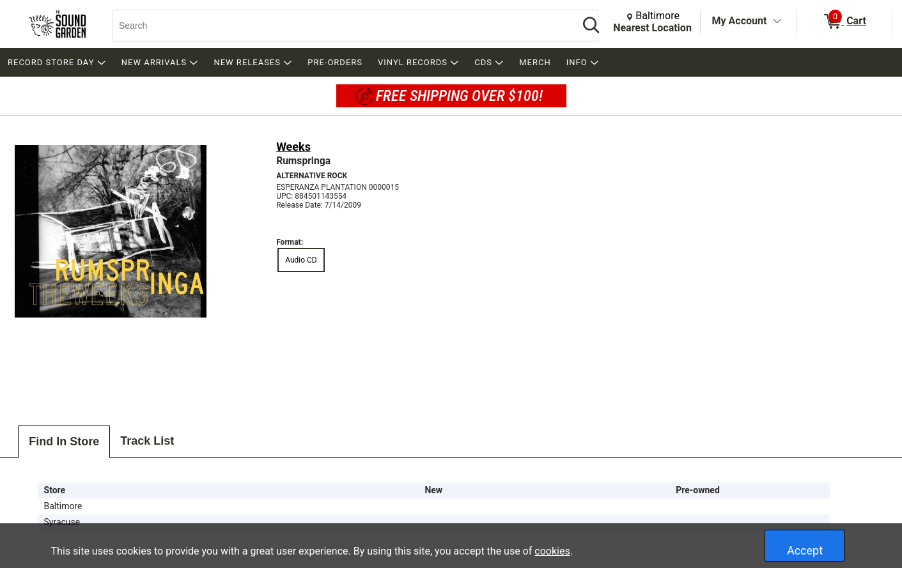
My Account (739, 21)
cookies (552, 551)
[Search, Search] (339, 25)
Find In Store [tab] (64, 441)
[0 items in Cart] (844, 21)
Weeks (293, 146)
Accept (805, 550)
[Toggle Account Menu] (776, 21)
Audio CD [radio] (301, 260)
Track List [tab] (147, 440)
